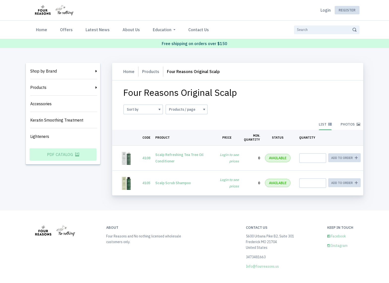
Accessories (41, 103)
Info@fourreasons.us (262, 266)
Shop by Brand (43, 71)
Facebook (336, 236)
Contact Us (198, 29)
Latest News (98, 29)
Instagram (337, 245)
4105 (146, 183)
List (325, 124)
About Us (131, 29)
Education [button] (162, 29)
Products (38, 87)
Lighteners (39, 136)
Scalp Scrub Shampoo (173, 183)
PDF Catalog (63, 154)
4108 (146, 158)
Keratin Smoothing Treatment (56, 120)
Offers (66, 29)
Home (42, 29)
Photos (350, 124)
